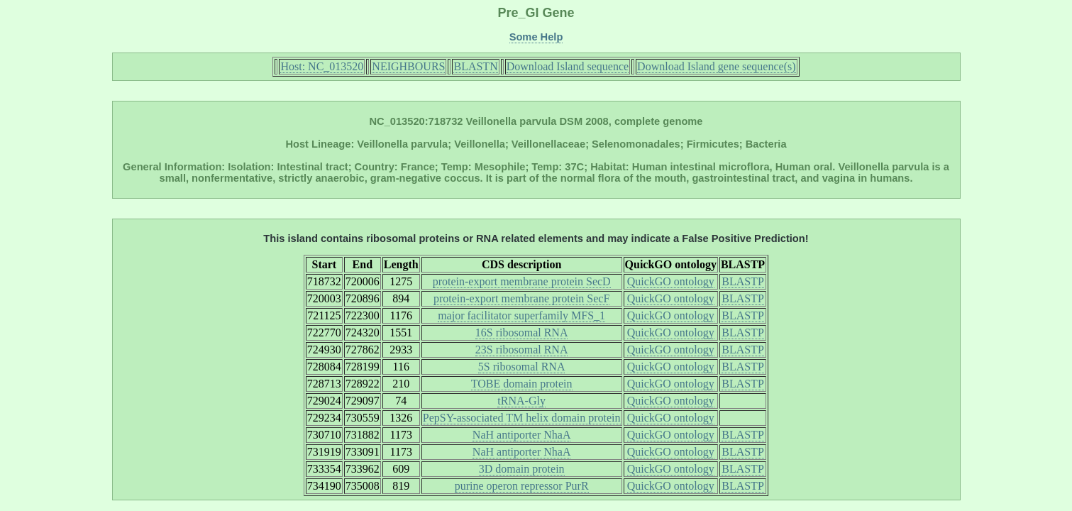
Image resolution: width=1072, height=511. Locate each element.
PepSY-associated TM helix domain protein (522, 418)
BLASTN (475, 66)
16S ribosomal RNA (521, 332)
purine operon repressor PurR (522, 486)
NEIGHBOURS (408, 66)
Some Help (536, 37)
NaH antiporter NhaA (522, 435)
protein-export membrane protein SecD (522, 281)
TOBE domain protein (522, 384)
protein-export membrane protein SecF (521, 298)
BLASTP (743, 281)
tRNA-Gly (521, 401)
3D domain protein (522, 469)
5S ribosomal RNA (521, 367)
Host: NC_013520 (321, 66)
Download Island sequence (568, 66)
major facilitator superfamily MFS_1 (521, 315)
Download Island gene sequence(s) (716, 66)
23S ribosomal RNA (521, 350)
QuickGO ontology (670, 281)
